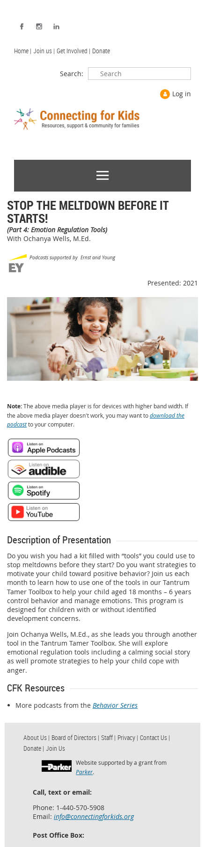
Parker (84, 772)
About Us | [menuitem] (36, 737)
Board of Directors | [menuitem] (75, 737)
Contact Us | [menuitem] (155, 737)
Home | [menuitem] (22, 50)
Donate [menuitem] (101, 50)
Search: (71, 73)
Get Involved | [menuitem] (73, 50)
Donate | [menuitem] (33, 748)
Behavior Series (115, 705)
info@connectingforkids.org (94, 816)
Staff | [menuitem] (108, 737)
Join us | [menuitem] (44, 50)
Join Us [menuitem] (55, 748)
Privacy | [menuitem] (127, 737)
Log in (181, 93)
